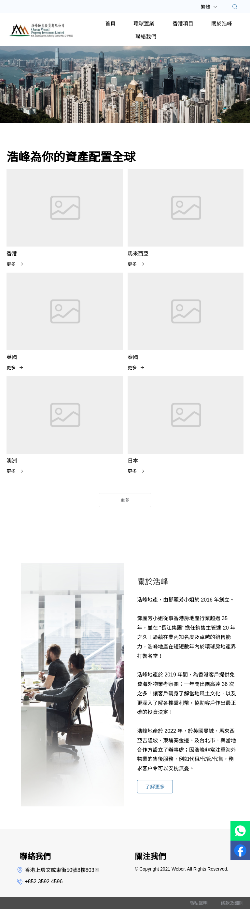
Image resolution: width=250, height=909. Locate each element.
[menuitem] (110, 23)
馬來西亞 (138, 253)
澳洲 (12, 460)
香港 (12, 253)
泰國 (133, 357)
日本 (133, 460)
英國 (12, 357)
